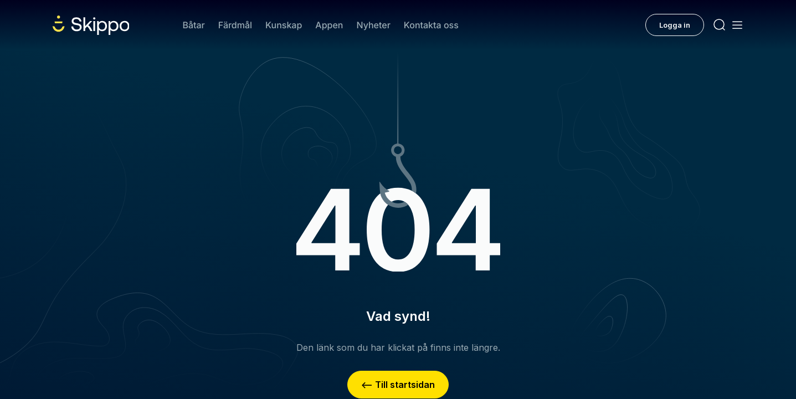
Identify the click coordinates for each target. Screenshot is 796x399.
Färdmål (235, 24)
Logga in (674, 25)
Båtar (193, 24)
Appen (329, 24)
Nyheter (373, 24)
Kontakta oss (431, 24)
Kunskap (283, 24)
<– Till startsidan (398, 384)
